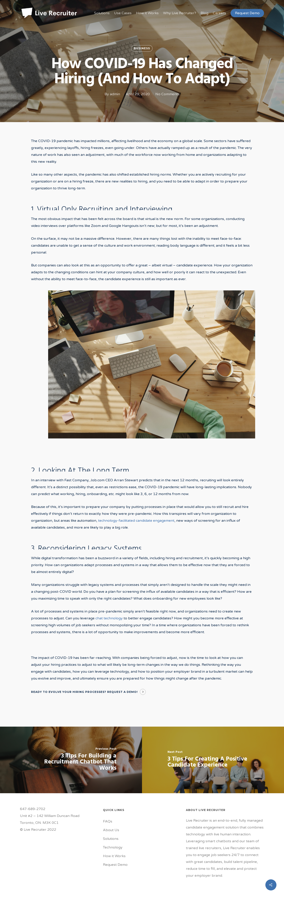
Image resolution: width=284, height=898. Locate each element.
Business (142, 48)
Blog (204, 13)
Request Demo (247, 13)
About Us (111, 830)
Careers (219, 13)
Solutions (102, 13)
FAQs (107, 821)
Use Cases (123, 13)
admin (115, 94)
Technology (112, 847)
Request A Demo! (122, 692)
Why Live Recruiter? (179, 13)
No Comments (167, 94)
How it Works (147, 13)
